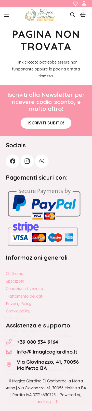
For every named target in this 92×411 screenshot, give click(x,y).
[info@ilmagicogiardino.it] (11, 352)
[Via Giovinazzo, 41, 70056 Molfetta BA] (11, 365)
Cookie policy (18, 310)
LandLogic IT (46, 401)
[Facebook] (12, 161)
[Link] (75, 4)
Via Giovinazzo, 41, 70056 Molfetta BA (48, 365)
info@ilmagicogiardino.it (47, 351)
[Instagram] (27, 161)
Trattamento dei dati (24, 296)
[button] (6, 14)
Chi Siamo (14, 273)
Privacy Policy (18, 303)
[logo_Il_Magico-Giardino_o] (39, 15)
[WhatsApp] (42, 161)
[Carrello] (83, 15)
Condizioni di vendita (24, 288)
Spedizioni (15, 281)
